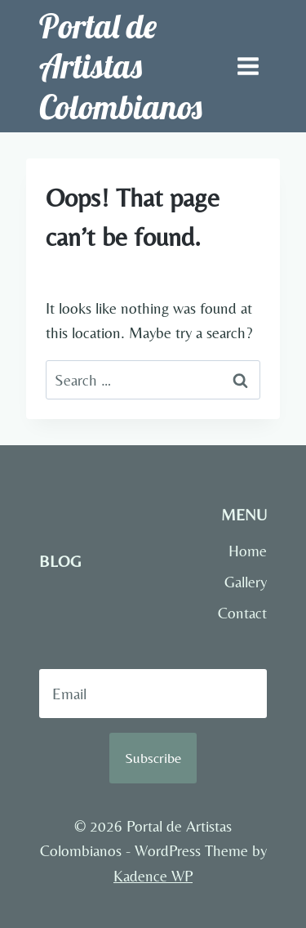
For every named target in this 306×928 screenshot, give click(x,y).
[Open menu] (247, 66)
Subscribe (153, 757)
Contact (242, 613)
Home (247, 551)
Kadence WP (153, 876)
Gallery (245, 582)
